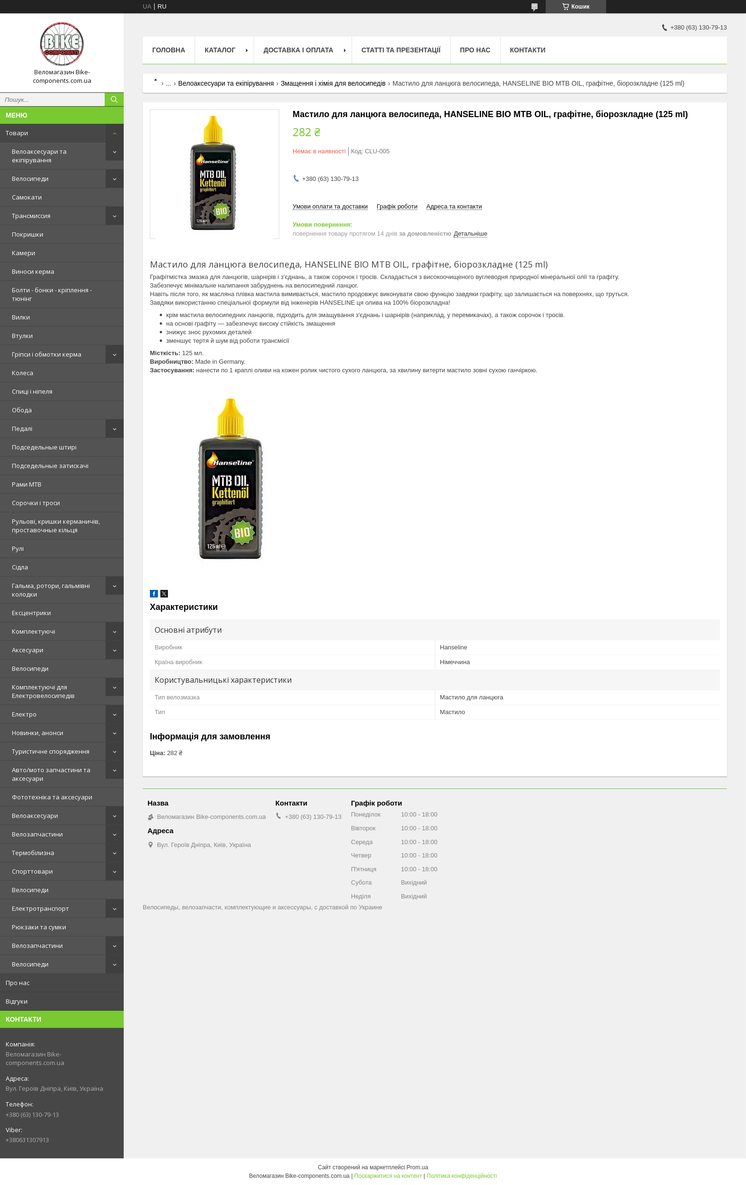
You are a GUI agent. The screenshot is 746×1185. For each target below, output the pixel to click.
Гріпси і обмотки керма (46, 354)
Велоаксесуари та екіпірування (39, 155)
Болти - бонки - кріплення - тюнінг (52, 294)
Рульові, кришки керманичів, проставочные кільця (56, 525)
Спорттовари (32, 871)
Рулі (18, 548)
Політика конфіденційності (462, 1176)
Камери (23, 253)
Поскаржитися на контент (388, 1176)
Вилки (21, 317)
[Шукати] (114, 99)
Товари (17, 133)
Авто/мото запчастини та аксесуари (51, 774)
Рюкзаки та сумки (39, 927)
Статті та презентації (401, 50)
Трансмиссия (31, 215)
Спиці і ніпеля (32, 391)
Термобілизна (33, 852)
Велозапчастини (37, 834)
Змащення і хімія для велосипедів (333, 83)
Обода (22, 410)
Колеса (22, 372)
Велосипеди (30, 178)
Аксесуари (27, 650)
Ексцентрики (31, 612)
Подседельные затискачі (50, 465)
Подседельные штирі (44, 447)
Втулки (22, 335)
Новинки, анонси (37, 732)
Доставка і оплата (299, 50)
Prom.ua (417, 1167)
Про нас (17, 982)
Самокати (27, 197)
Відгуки (17, 1001)
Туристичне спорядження (50, 751)
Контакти (528, 50)
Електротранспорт (40, 908)
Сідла (20, 567)
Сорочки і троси (36, 502)
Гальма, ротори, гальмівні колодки (51, 589)
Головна (168, 50)
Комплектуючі (33, 631)
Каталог (220, 50)
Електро (24, 714)
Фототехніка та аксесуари (52, 797)
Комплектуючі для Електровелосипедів (43, 691)
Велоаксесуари (35, 815)
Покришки (27, 234)
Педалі (22, 428)
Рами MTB (26, 484)
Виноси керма (33, 271)
